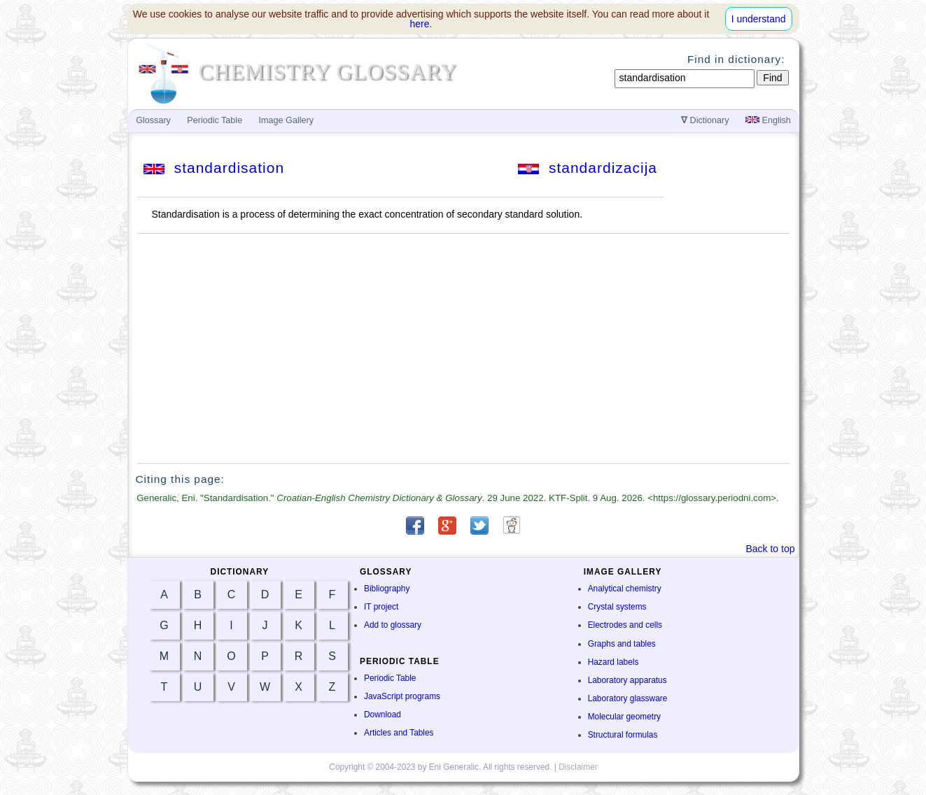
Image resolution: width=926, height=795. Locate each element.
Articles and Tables (399, 733)
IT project (381, 607)
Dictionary (705, 120)
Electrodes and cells (625, 625)
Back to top (769, 548)
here (420, 23)
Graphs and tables (622, 644)
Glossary (153, 120)
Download (382, 714)
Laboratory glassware (628, 698)
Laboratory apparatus (627, 680)
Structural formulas (623, 735)
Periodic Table (390, 678)
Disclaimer (578, 767)
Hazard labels (613, 662)
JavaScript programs (402, 696)
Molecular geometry (624, 717)
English (768, 120)
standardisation (213, 168)
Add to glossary (392, 625)
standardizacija (587, 168)
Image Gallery (286, 120)
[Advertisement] (463, 348)
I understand (758, 18)
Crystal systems (617, 607)
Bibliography (386, 588)
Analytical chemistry (624, 588)
